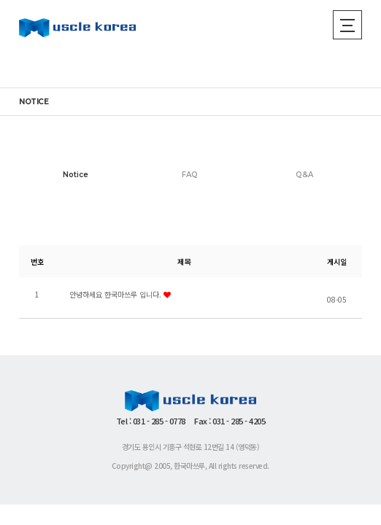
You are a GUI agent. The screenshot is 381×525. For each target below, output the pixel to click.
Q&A (304, 174)
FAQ (190, 174)
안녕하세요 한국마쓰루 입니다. (120, 294)
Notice (75, 174)
